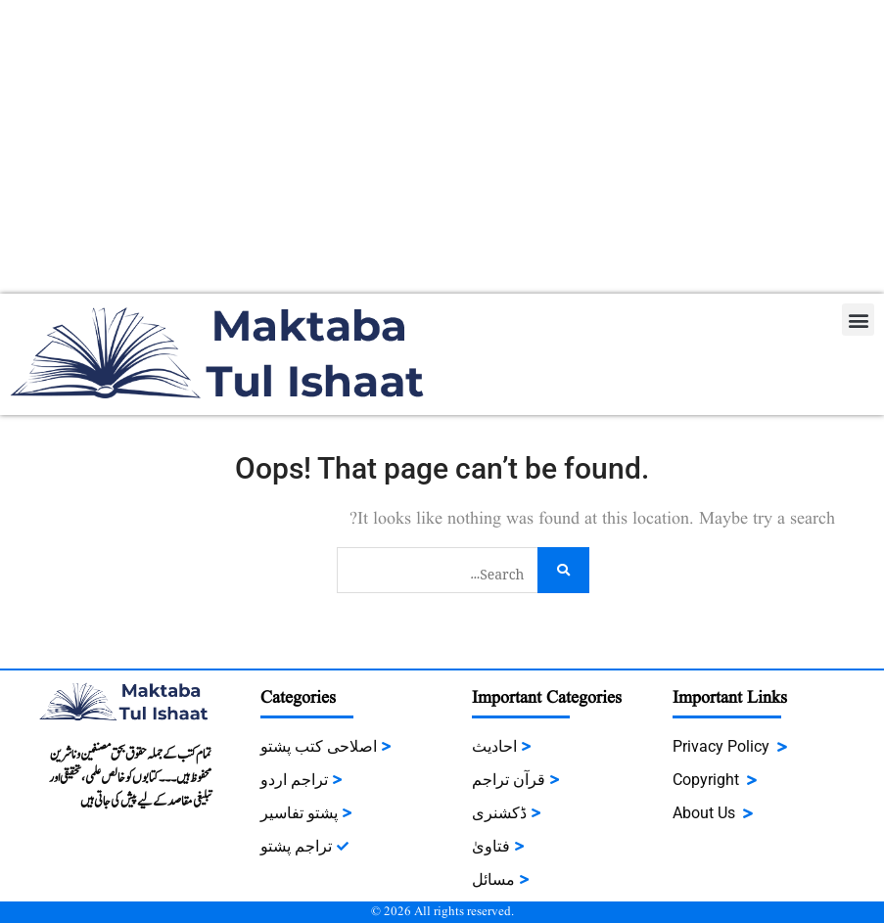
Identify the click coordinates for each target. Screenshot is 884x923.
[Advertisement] (442, 147)
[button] (858, 319)
